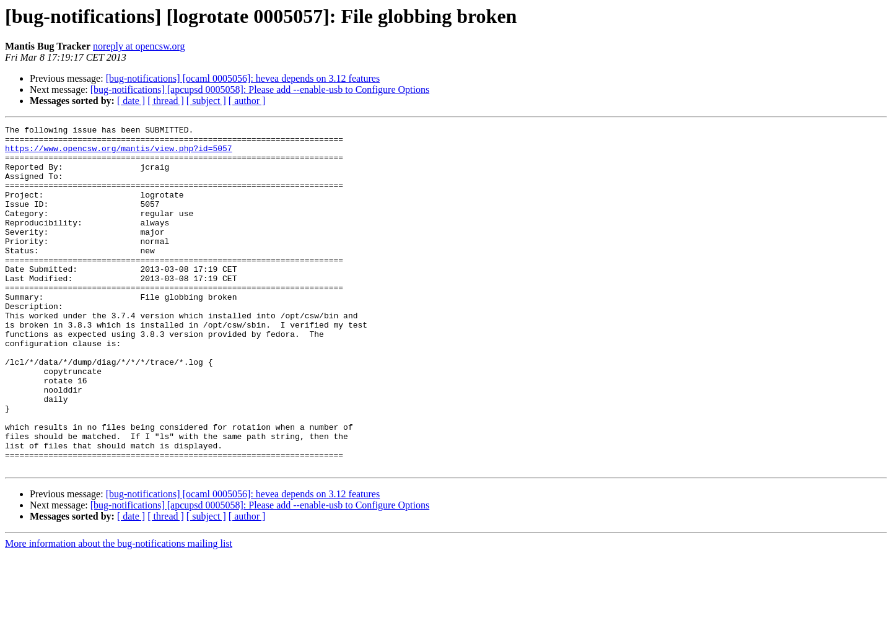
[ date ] (131, 100)
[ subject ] (206, 100)
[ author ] (247, 100)
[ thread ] (165, 100)
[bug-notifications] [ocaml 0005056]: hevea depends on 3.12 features (243, 78)
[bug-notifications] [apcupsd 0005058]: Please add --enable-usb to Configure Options (259, 89)
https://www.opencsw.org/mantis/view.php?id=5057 (118, 153)
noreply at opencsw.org (139, 46)
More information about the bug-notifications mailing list (118, 612)
